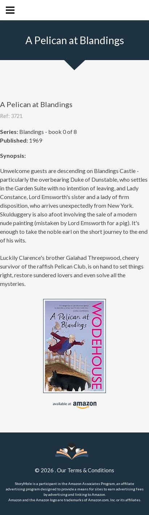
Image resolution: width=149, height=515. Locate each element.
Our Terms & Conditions (85, 470)
